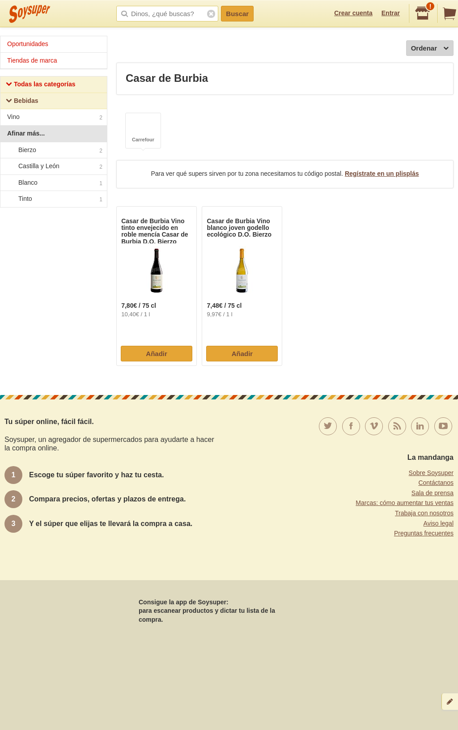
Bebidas (22, 101)
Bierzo (53, 150)
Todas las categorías (40, 85)
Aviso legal (439, 523)
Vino (54, 118)
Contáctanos (436, 482)
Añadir (156, 353)
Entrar (391, 13)
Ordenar (430, 48)
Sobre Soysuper (431, 472)
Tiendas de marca (32, 60)
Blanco (53, 183)
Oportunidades (27, 43)
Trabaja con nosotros (424, 513)
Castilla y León (53, 166)
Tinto (53, 199)
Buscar (237, 13)
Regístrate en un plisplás (382, 173)
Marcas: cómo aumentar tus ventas (405, 502)
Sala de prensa (432, 493)
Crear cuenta (353, 13)
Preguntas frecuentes (424, 533)
